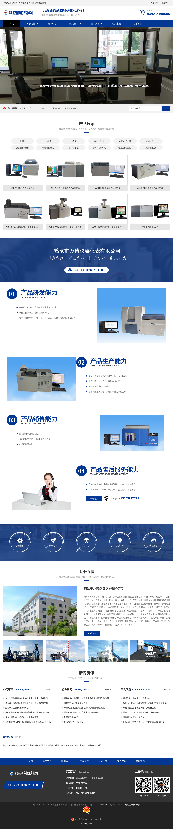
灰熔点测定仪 (70, 108)
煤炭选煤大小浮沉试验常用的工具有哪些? (141, 712)
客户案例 (116, 23)
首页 (11, 23)
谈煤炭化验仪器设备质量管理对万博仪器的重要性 (26, 703)
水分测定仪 (74, 148)
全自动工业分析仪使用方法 (17, 708)
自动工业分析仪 (81, 745)
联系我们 (165, 3)
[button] (83, 101)
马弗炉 (43, 108)
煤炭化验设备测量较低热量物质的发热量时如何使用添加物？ (87, 698)
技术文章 (95, 23)
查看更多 (92, 633)
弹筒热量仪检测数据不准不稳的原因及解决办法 (143, 722)
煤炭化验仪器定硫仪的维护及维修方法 (139, 708)
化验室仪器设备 (125, 148)
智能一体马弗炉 (66, 745)
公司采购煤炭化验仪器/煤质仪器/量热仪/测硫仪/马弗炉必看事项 (28, 722)
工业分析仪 (55, 108)
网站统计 (129, 805)
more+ (49, 689)
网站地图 (137, 805)
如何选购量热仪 (71, 717)
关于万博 (154, 3)
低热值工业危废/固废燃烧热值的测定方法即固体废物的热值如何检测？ (146, 703)
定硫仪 (33, 108)
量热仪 (22, 108)
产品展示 (73, 23)
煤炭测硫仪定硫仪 (51, 745)
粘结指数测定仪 (22, 148)
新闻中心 (52, 23)
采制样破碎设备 (99, 148)
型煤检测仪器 (151, 148)
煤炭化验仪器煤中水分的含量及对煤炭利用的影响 (26, 698)
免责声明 (88, 823)
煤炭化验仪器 (21, 745)
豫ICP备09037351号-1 (114, 805)
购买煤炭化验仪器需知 (74, 722)
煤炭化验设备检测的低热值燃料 (136, 698)
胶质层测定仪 (48, 148)
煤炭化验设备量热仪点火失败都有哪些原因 (82, 712)
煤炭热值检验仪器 (35, 745)
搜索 (166, 108)
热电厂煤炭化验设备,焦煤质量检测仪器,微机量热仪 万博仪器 (28, 712)
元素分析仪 (151, 141)
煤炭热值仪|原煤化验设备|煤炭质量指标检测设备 (85, 708)
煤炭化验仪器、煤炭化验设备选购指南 (21, 717)
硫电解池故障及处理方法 (133, 717)
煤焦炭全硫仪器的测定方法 (75, 703)
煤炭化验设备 (9, 745)
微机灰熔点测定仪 (96, 745)
